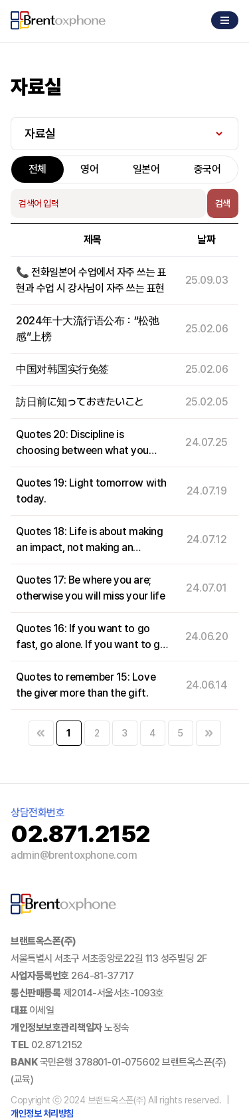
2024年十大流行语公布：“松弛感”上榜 (87, 328)
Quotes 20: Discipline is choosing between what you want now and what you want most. (85, 443)
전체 (37, 169)
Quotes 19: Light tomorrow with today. (91, 491)
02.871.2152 (56, 1045)
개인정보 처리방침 (42, 1113)
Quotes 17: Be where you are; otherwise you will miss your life (90, 588)
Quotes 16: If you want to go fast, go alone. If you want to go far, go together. (91, 637)
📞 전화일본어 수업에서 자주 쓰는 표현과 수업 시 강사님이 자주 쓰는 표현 (91, 280)
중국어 (207, 169)
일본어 (146, 169)
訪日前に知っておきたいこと (80, 401)
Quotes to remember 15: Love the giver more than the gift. (85, 685)
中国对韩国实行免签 (62, 369)
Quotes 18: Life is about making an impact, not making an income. (89, 540)
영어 (89, 169)
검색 (222, 203)
